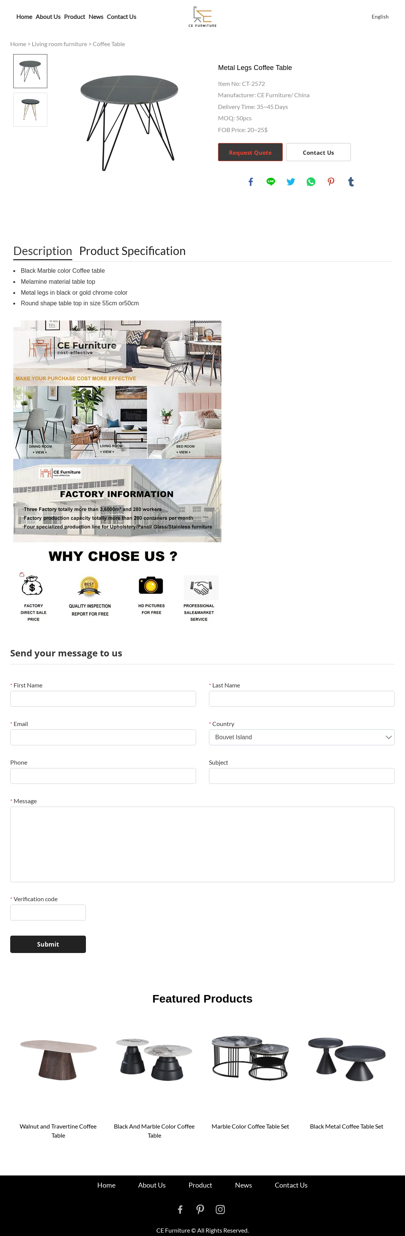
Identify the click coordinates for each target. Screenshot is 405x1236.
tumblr (351, 182)
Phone (18, 762)
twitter (291, 182)
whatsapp (311, 182)
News (96, 16)
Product (74, 16)
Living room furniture (59, 43)
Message (23, 800)
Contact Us (121, 16)
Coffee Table (109, 43)
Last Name (224, 685)
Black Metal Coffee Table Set (346, 1126)
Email (19, 723)
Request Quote (250, 152)
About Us (48, 16)
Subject (218, 762)
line (271, 182)
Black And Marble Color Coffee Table (154, 1131)
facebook (251, 182)
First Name (26, 685)
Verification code (34, 898)
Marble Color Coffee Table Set (250, 1126)
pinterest (331, 182)
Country (221, 723)
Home (24, 16)
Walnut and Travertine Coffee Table (58, 1131)
